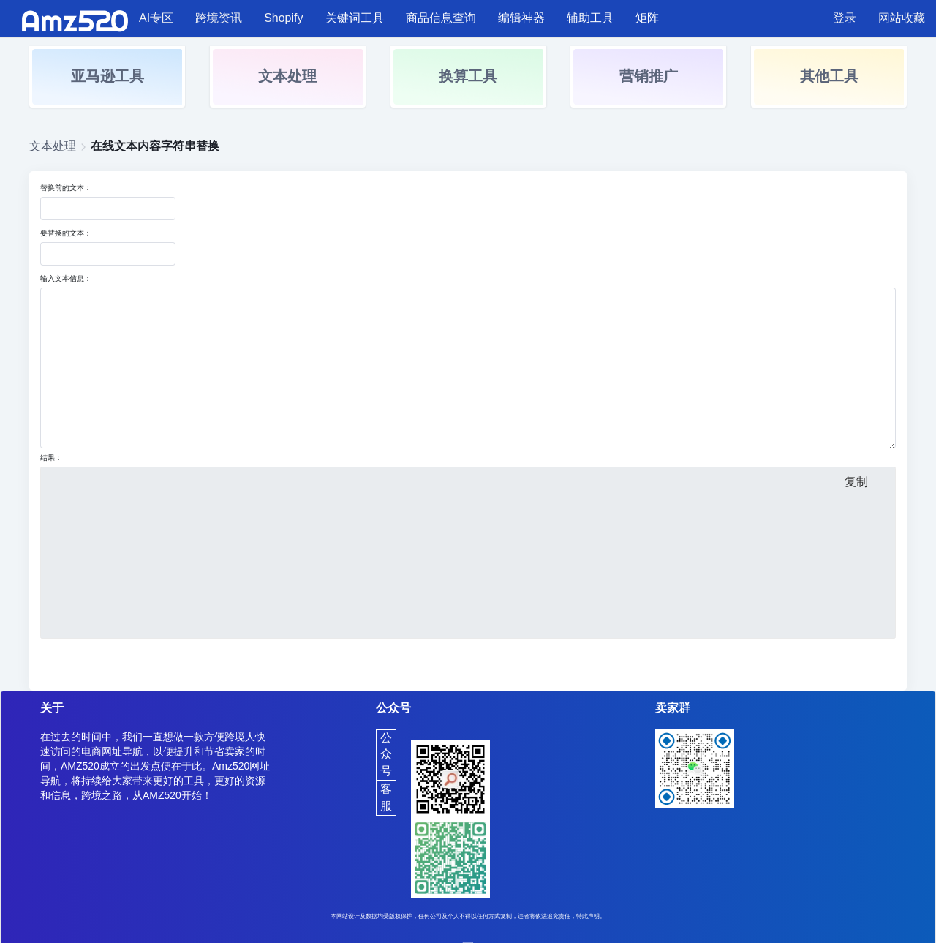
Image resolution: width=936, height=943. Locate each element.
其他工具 (829, 76)
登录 (844, 18)
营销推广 (648, 76)
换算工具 (468, 76)
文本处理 (287, 76)
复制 (856, 482)
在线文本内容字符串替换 (155, 146)
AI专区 (156, 18)
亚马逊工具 (107, 76)
